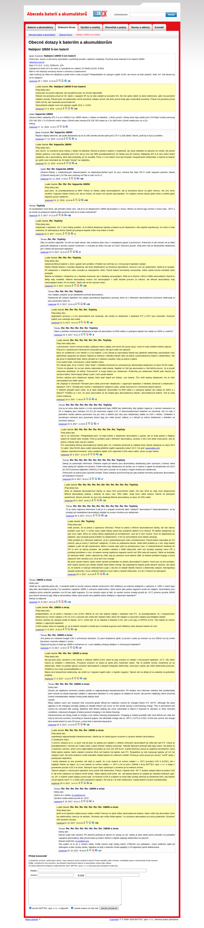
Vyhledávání (121, 14)
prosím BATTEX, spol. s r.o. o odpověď (50, 913)
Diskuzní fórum (65, 35)
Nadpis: (33, 870)
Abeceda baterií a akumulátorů (42, 35)
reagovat (33, 81)
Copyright (114, 925)
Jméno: (34, 875)
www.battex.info (152, 448)
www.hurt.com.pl (36, 62)
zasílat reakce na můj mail (86, 913)
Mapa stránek (31, 925)
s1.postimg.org (78, 795)
